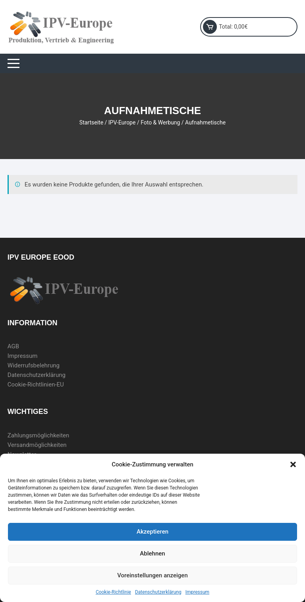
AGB (13, 346)
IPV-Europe (122, 122)
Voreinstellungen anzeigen (152, 575)
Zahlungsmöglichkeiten (38, 435)
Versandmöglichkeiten (37, 445)
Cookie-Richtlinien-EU (36, 384)
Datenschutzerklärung (158, 592)
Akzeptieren (152, 531)
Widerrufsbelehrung (34, 365)
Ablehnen (152, 553)
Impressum (197, 592)
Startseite (91, 122)
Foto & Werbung (160, 122)
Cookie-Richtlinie (113, 592)
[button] (293, 464)
